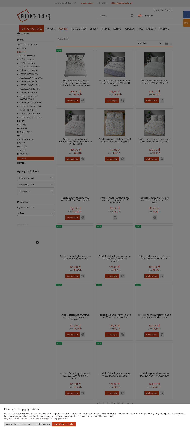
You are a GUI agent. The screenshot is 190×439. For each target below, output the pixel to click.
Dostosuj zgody (43, 424)
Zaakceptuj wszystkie (64, 424)
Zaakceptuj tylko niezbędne (19, 424)
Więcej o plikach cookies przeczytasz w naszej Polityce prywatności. (36, 418)
